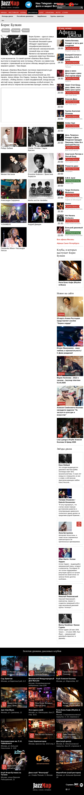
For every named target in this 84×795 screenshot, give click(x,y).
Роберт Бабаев (14, 138)
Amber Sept (70, 123)
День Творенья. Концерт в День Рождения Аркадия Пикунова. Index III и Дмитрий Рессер (74, 140)
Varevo (68, 204)
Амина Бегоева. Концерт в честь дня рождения (74, 43)
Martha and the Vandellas (41, 190)
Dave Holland (64, 465)
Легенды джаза (7, 16)
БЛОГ (41, 12)
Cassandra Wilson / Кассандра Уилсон (14, 239)
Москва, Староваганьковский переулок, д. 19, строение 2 (68, 716)
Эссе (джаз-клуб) (71, 162)
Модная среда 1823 (72, 51)
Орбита (68, 81)
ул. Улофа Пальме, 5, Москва (40, 775)
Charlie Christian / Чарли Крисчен (41, 139)
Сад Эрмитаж (6, 679)
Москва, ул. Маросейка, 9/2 (67, 681)
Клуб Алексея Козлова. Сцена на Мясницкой (74, 199)
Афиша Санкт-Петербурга (68, 243)
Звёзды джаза (64, 448)
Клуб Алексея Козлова (73, 119)
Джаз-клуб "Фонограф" (39, 773)
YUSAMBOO (14, 214)
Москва (60, 4)
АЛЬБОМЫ (50, 12)
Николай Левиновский (68, 596)
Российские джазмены (25, 16)
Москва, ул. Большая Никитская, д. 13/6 (9, 747)
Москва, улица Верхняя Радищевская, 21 (10, 778)
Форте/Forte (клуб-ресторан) (68, 773)
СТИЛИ (65, 12)
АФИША (4, 12)
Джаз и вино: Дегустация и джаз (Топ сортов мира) (73, 73)
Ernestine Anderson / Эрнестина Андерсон (41, 165)
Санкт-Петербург (71, 4)
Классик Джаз (71, 99)
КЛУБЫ (23, 12)
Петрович (68, 171)
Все (3, 20)
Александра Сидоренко (14, 190)
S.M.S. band (70, 178)
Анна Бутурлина (66, 533)
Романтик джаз (71, 166)
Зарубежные (41, 16)
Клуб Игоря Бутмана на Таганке (74, 66)
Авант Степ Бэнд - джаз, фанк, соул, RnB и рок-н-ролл (73, 87)
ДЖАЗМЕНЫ (33, 12)
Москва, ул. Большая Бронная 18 (68, 776)
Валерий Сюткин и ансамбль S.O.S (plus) (73, 57)
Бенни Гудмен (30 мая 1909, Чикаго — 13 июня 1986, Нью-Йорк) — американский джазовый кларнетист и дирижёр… (69, 634)
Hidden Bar (69, 183)
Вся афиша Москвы (65, 239)
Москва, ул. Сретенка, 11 (11, 712)
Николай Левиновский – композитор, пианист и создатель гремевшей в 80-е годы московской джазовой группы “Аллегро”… (69, 603)
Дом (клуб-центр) (71, 150)
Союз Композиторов (72, 223)
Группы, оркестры (57, 16)
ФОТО (58, 12)
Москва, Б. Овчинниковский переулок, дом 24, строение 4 (68, 745)
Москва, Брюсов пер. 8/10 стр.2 (42, 744)
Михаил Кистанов (14, 164)
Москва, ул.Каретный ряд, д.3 (13, 681)
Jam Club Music (71, 95)
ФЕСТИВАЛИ (14, 12)
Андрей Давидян (41, 214)
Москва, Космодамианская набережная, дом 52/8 (39, 684)
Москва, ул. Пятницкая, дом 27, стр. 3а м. (42, 714)
